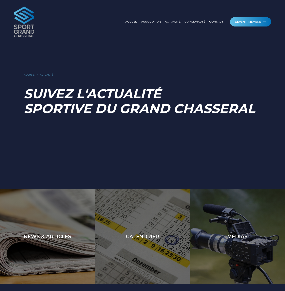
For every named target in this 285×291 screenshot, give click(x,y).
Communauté (194, 22)
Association (151, 22)
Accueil (131, 22)
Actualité (172, 22)
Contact (216, 22)
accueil (29, 74)
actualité (46, 74)
